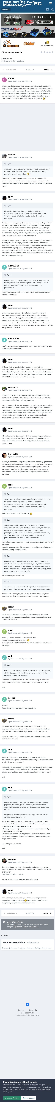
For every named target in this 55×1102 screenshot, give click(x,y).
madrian (12, 859)
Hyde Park (20, 61)
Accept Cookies (12, 1098)
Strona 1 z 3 (30, 69)
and (10, 656)
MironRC (12, 154)
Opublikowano (20, 81)
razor (10, 485)
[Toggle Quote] (5, 164)
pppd (10, 196)
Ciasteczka (33, 1010)
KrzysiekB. (13, 454)
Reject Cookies (28, 1098)
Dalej (46, 69)
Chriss (9, 59)
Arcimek (12, 698)
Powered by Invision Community (27, 1015)
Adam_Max (13, 266)
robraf (11, 607)
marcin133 (13, 387)
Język (21, 1010)
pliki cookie (34, 1085)
